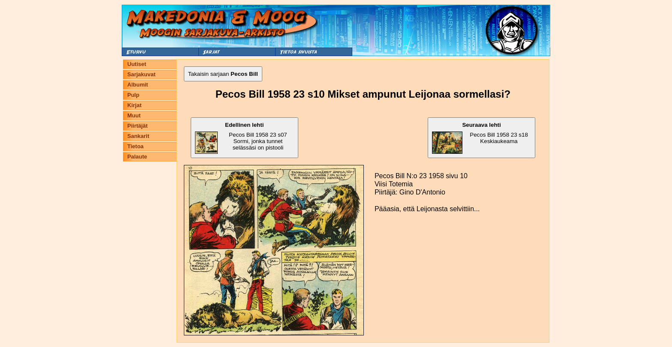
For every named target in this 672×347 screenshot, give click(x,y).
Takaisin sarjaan (223, 74)
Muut (134, 115)
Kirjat (134, 105)
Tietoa (135, 146)
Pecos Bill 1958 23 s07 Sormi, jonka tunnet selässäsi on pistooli (241, 138)
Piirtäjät (137, 126)
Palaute (137, 156)
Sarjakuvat (141, 74)
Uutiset (136, 64)
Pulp (133, 95)
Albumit (137, 84)
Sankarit (138, 136)
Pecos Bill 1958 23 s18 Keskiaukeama (480, 138)
